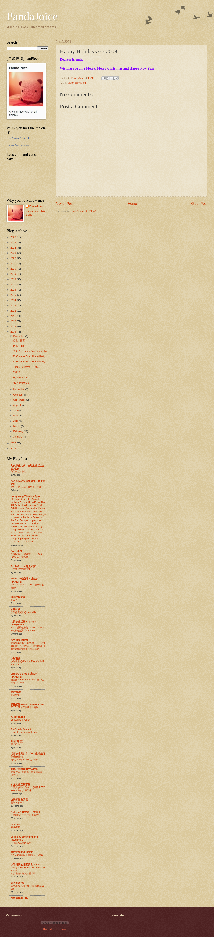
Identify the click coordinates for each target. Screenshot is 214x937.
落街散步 (15, 744)
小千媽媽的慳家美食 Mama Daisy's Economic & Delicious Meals (28, 867)
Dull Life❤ (16, 551)
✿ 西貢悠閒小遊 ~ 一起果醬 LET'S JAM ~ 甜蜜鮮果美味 (28, 789)
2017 (13, 284)
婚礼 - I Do (18, 345)
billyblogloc (17, 882)
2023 (13, 252)
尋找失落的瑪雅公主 (22, 852)
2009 (13, 326)
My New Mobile (21, 382)
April (16, 420)
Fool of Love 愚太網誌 (23, 566)
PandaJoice (32, 16)
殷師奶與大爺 (18, 597)
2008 (13, 331)
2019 (13, 274)
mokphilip (16, 824)
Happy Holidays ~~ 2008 (26, 366)
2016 (13, 289)
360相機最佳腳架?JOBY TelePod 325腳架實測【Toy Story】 (27, 629)
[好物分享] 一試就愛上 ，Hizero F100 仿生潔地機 (27, 555)
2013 (13, 305)
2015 (13, 294)
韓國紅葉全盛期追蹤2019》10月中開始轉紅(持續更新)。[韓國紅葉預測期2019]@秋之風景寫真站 (28, 646)
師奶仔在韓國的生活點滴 (24, 769)
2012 (13, 310)
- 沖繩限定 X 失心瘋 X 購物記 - (26, 815)
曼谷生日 (15, 600)
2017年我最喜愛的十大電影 (24, 707)
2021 (13, 263)
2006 (13, 448)
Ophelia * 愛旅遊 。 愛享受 (26, 812)
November (19, 389)
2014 (13, 300)
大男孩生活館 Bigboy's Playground (23, 623)
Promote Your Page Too (18, 145)
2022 (13, 258)
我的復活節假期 (19, 471)
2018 (13, 279)
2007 (13, 443)
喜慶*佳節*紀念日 (77, 83)
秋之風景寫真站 (19, 640)
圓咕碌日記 (17, 741)
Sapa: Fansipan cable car (24, 732)
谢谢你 (16, 372)
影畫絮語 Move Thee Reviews (27, 704)
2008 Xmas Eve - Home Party (29, 356)
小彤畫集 (15, 658)
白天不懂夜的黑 (19, 799)
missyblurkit (18, 716)
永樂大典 (15, 609)
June (16, 410)
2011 (13, 316)
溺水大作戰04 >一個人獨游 (24, 759)
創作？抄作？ (17, 802)
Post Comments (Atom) (83, 211)
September (19, 399)
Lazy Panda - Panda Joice (19, 138)
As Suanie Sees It (21, 729)
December (19, 336)
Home (132, 203)
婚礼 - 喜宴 (19, 340)
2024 (13, 247)
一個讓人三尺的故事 (21, 842)
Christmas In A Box (20, 719)
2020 (13, 268)
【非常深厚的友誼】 (21, 569)
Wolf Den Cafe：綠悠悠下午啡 (26, 487)
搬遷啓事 (15, 827)
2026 (13, 237)
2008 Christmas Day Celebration (30, 351)
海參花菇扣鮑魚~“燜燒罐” (23, 873)
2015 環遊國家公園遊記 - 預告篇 (27, 855)
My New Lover (20, 377)
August (17, 405)
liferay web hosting (51, 929)
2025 (13, 242)
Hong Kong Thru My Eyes (25, 496)
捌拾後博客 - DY (19, 898)
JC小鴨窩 (16, 692)
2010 (13, 321)
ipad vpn (63, 929)
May (16, 415)
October (18, 394)
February (18, 431)
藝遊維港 (15, 695)
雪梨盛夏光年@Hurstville (23, 612)
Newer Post (64, 203)
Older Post (199, 203)
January (18, 436)
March (17, 426)
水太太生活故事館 (20, 784)
